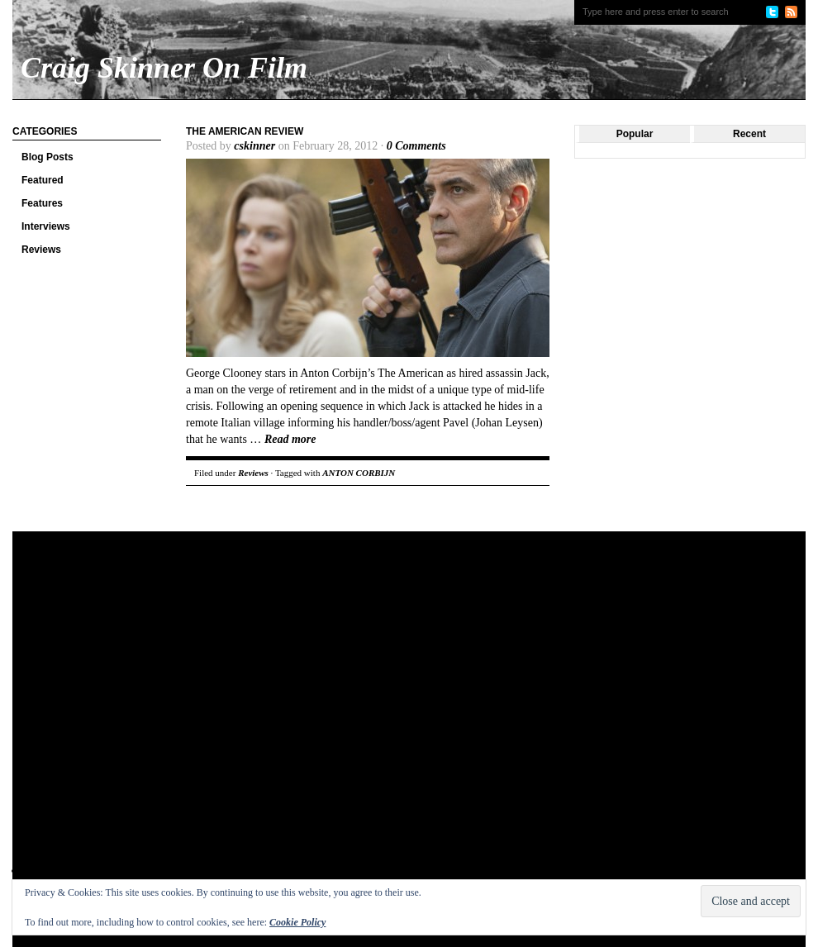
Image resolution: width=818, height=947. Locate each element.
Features (42, 203)
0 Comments (416, 146)
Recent (749, 134)
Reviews (41, 249)
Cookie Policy (297, 922)
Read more (290, 439)
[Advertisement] (170, 718)
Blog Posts (47, 157)
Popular (635, 134)
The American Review (244, 131)
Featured (42, 180)
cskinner (254, 146)
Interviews (45, 226)
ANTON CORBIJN (358, 473)
